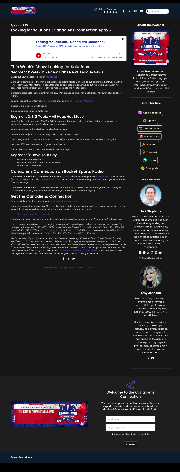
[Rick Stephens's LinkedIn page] (155, 262)
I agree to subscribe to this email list (132, 443)
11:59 (37, 251)
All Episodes (67, 268)
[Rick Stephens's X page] (149, 262)
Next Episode (50, 268)
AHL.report (46, 101)
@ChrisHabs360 (46, 180)
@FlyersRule (18, 180)
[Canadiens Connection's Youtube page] (140, 12)
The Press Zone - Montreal (80, 101)
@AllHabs (67, 177)
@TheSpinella (101, 177)
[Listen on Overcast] (149, 159)
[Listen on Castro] (149, 168)
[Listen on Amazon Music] (149, 132)
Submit (130, 453)
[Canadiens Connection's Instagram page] (134, 12)
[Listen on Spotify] (149, 123)
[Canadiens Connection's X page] (128, 12)
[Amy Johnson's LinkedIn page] (152, 367)
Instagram (73, 202)
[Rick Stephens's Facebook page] (143, 262)
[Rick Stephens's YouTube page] (158, 262)
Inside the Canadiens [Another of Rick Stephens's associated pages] (151, 267)
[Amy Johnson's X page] (149, 367)
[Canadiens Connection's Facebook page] (124, 12)
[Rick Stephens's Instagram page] (152, 262)
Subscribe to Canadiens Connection (33, 215)
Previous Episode (85, 268)
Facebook (62, 202)
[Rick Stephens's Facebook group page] (145, 262)
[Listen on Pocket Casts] (150, 141)
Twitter (52, 202)
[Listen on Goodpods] (149, 177)
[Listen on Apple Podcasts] (149, 114)
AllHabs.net (51, 77)
